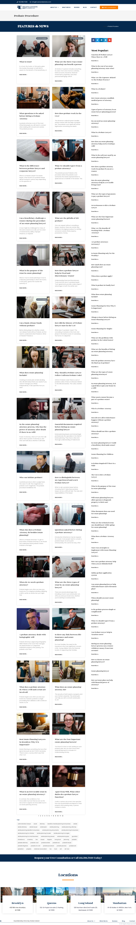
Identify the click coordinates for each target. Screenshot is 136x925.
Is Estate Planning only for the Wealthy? (103, 254)
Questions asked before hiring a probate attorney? (68, 531)
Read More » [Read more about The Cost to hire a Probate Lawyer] (95, 481)
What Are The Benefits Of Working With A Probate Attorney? (100, 230)
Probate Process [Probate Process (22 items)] (61, 846)
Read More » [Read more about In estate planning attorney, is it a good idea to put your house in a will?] (95, 391)
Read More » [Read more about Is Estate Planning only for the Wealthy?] (95, 259)
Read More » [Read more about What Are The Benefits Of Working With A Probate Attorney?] (95, 236)
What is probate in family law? (103, 285)
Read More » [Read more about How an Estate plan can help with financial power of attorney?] (95, 688)
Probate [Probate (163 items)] (74, 839)
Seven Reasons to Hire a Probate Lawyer (103, 206)
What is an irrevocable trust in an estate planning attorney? (33, 793)
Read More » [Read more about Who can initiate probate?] (23, 492)
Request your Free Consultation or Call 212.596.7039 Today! (68, 858)
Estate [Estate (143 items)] (75, 824)
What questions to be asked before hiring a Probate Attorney (31, 116)
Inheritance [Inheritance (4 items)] (21, 839)
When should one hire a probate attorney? (103, 432)
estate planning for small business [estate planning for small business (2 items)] (28, 836)
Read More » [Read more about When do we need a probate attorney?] (23, 599)
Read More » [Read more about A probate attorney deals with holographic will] (23, 654)
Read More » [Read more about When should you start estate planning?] (95, 604)
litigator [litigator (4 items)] (49, 839)
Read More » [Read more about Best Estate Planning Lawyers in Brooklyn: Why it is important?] (23, 759)
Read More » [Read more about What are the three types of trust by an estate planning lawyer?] (59, 602)
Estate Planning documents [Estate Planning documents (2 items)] (50, 830)
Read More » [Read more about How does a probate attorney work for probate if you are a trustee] (95, 175)
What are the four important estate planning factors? (67, 740)
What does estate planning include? (31, 374)
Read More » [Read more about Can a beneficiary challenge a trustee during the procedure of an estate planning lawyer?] (23, 238)
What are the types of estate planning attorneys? (102, 373)
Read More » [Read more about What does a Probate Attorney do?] (95, 542)
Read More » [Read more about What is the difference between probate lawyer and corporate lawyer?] (23, 186)
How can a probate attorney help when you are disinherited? (103, 562)
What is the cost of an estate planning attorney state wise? (102, 67)
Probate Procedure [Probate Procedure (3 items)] (48, 846)
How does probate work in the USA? (68, 114)
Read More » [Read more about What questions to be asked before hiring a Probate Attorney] (23, 133)
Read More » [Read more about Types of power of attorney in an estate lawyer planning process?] (95, 115)
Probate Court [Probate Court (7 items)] (34, 842)
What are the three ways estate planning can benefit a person (68, 63)
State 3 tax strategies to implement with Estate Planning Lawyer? (103, 550)
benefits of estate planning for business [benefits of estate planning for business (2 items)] (59, 824)
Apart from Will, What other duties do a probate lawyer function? (67, 794)
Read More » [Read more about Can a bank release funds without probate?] (23, 340)
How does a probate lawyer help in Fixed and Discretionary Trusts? (67, 273)
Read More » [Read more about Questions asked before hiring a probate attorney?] (59, 547)
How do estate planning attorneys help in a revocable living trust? (102, 182)
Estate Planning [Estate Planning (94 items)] (54, 827)
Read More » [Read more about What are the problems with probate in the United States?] (95, 344)
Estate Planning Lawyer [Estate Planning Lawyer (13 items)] (47, 836)
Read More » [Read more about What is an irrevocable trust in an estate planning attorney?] (23, 809)
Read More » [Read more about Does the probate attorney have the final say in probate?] (95, 366)
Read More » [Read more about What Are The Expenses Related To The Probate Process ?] (95, 83)
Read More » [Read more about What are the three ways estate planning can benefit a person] (59, 81)
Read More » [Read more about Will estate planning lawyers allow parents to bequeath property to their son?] (95, 506)
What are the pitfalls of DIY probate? (67, 219)
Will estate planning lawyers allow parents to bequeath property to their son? (102, 500)
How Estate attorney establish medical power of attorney (102, 99)
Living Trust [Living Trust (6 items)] (58, 839)
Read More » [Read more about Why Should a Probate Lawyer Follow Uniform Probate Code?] (59, 390)
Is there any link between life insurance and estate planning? (68, 637)
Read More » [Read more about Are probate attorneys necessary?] (95, 248)
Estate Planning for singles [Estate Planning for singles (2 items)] (61, 833)
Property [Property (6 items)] (28, 849)
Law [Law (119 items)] (37, 839)
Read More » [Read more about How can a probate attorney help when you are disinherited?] (95, 567)
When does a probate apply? (101, 276)
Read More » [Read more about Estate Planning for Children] (95, 458)
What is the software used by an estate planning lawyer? (103, 156)
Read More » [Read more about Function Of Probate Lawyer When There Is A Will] (95, 60)
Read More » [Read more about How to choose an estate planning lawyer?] (95, 665)
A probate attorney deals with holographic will (32, 636)
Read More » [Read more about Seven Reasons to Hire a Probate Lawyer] (95, 211)
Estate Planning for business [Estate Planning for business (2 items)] (70, 830)
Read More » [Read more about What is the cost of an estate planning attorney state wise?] (95, 72)
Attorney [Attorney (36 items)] (42, 824)
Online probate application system (101, 574)
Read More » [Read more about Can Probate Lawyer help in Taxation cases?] (95, 638)
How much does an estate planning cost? (101, 266)
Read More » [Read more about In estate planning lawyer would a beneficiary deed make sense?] (95, 449)
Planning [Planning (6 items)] (66, 839)
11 (60, 816)
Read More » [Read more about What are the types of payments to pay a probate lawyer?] (95, 200)
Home (105, 26)
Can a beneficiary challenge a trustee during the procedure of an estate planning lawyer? (32, 221)
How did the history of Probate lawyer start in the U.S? (68, 324)
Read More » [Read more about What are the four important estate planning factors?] (59, 757)
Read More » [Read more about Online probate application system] (95, 579)
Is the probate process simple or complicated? (103, 610)
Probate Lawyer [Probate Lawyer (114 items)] (67, 842)
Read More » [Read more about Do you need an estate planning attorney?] (95, 127)
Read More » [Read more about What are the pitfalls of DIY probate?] (59, 237)
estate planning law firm (28, 8)
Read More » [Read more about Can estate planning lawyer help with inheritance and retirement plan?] (95, 592)
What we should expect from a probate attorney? (68, 167)
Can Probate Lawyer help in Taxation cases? (101, 633)
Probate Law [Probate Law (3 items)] (56, 842)
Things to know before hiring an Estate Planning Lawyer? (103, 318)
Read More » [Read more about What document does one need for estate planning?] (95, 517)
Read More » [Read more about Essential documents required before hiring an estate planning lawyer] (59, 444)
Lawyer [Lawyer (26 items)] (42, 839)
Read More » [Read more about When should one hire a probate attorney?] (95, 437)
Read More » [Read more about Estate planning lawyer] (95, 674)
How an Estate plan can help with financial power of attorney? (102, 682)
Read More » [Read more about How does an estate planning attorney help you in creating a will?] (95, 150)
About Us (54, 7)
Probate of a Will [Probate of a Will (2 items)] (35, 846)
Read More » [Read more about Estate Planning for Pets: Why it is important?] (95, 312)
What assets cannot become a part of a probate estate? (102, 398)
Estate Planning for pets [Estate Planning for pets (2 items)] (44, 833)
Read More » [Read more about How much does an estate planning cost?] (95, 271)
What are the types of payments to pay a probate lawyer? (103, 195)
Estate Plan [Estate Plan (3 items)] (43, 827)
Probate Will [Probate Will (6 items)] (72, 846)
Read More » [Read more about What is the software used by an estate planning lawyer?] (95, 161)
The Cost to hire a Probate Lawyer (101, 476)
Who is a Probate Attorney (101, 408)
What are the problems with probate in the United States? (102, 339)
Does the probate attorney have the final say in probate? (103, 362)
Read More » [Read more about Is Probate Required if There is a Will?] (95, 469)
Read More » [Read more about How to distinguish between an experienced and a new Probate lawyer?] (59, 497)
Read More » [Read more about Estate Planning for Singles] (95, 332)
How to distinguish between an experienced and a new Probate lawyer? (67, 480)
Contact (93, 7)
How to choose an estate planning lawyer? (100, 661)
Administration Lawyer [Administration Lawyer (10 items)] (24, 824)
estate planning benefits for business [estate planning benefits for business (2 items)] (29, 830)
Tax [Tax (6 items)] (50, 849)
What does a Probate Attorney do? (102, 537)
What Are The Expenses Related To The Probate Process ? (103, 78)
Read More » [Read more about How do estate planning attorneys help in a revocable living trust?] (95, 188)
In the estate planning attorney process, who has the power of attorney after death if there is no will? (32, 428)
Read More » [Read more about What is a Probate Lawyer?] (95, 136)
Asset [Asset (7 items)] (35, 824)
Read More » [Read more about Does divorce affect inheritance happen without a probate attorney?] (95, 426)
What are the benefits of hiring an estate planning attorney (103, 350)
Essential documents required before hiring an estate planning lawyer (68, 427)
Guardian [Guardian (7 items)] (74, 836)
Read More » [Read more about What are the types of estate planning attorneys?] (95, 378)
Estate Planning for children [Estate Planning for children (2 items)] (26, 833)
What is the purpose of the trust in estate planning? (31, 272)
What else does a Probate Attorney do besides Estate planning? (31, 533)
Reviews (76, 7)
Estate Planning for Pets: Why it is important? (103, 307)
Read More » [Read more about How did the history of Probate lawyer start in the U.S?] (59, 340)
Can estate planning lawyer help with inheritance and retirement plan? (104, 586)
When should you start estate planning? (102, 599)
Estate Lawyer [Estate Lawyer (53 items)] (33, 827)
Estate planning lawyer (100, 671)
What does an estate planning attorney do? (68, 688)
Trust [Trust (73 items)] (55, 849)
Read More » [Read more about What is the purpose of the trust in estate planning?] (23, 288)
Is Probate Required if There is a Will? (103, 464)
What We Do (66, 7)
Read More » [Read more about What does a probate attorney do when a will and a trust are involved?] (23, 707)
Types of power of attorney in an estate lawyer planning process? (103, 110)
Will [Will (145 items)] (61, 849)
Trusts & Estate (30, 7)
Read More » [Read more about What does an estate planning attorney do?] (59, 704)
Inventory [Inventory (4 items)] (30, 839)
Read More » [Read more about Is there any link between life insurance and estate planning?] (59, 654)
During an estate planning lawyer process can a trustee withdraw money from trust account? (102, 647)
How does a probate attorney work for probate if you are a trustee (102, 169)
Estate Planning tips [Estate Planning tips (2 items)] (63, 836)
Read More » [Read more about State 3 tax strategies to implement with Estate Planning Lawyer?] (95, 556)
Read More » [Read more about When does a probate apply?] (95, 280)
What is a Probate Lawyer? (101, 132)
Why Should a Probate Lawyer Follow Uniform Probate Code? (68, 374)
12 (62, 816)
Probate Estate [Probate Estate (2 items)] (45, 842)
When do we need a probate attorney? (31, 583)
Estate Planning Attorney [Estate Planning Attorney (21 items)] (69, 827)
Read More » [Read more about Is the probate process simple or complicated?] (95, 615)
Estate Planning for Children (102, 454)
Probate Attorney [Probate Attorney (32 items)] (23, 842)
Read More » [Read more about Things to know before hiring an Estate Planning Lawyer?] (95, 323)
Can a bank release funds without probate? (30, 324)
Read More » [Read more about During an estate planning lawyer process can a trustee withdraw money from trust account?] (95, 654)
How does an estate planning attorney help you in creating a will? (103, 143)
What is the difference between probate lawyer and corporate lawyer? (32, 169)
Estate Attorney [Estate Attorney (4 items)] (22, 827)
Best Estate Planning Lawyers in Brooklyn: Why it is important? (32, 742)
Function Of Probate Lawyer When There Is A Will (102, 56)
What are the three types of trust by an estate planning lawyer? (67, 585)
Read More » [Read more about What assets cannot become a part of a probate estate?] (95, 403)
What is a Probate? (98, 89)
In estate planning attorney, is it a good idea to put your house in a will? (103, 385)
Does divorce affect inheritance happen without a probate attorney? (103, 420)
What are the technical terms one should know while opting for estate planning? (102, 525)
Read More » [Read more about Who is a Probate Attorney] (95, 412)
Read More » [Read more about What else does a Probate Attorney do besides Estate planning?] (23, 550)
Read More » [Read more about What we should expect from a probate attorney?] (59, 183)
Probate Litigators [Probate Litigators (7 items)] (23, 846)
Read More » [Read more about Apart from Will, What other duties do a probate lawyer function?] (59, 812)
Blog (85, 7)
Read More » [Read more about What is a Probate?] (95, 93)
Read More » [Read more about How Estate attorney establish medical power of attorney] (95, 104)
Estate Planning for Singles (101, 329)
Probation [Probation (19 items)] (21, 849)
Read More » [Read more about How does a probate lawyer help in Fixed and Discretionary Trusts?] (59, 290)
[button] (93, 40)
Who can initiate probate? (30, 477)
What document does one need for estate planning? (103, 512)
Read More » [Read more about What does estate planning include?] (23, 392)
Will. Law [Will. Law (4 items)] (67, 849)
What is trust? (25, 61)
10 (58, 816)
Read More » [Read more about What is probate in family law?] (95, 289)
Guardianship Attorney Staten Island (26, 921)
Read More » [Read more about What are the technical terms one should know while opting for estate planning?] (95, 531)
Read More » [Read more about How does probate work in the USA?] (59, 131)
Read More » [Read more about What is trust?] (23, 74)
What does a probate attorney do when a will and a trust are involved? (32, 690)
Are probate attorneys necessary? (99, 243)
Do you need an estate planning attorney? (103, 122)
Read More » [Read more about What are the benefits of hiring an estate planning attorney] (95, 355)
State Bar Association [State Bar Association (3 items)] (40, 849)
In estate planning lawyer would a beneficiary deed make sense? (103, 444)
